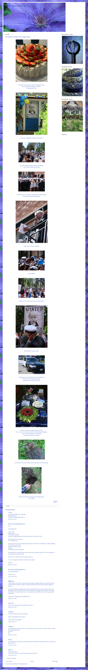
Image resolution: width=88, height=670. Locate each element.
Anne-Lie (10, 603)
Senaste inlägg (9, 661)
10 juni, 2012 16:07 (12, 645)
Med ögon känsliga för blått (20, 5)
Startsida (32, 661)
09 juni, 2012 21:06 (12, 634)
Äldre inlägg (54, 661)
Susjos (9, 649)
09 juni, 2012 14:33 (12, 519)
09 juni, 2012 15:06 (12, 598)
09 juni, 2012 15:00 (12, 576)
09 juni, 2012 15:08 (12, 607)
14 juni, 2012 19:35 (12, 655)
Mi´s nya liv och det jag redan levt (16, 523)
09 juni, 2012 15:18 (12, 621)
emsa (9, 639)
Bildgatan (10, 581)
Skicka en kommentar (11, 658)
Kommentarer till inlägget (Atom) (20, 663)
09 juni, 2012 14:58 (12, 564)
